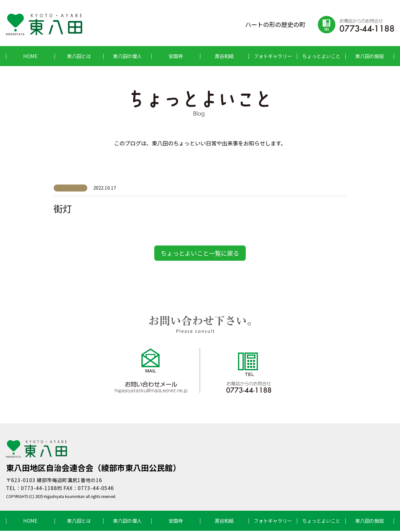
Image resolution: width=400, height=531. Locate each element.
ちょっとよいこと (321, 55)
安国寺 (176, 55)
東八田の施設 (369, 55)
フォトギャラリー (273, 55)
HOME (30, 55)
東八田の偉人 (127, 55)
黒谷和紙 (224, 55)
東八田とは (79, 55)
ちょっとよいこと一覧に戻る (200, 253)
